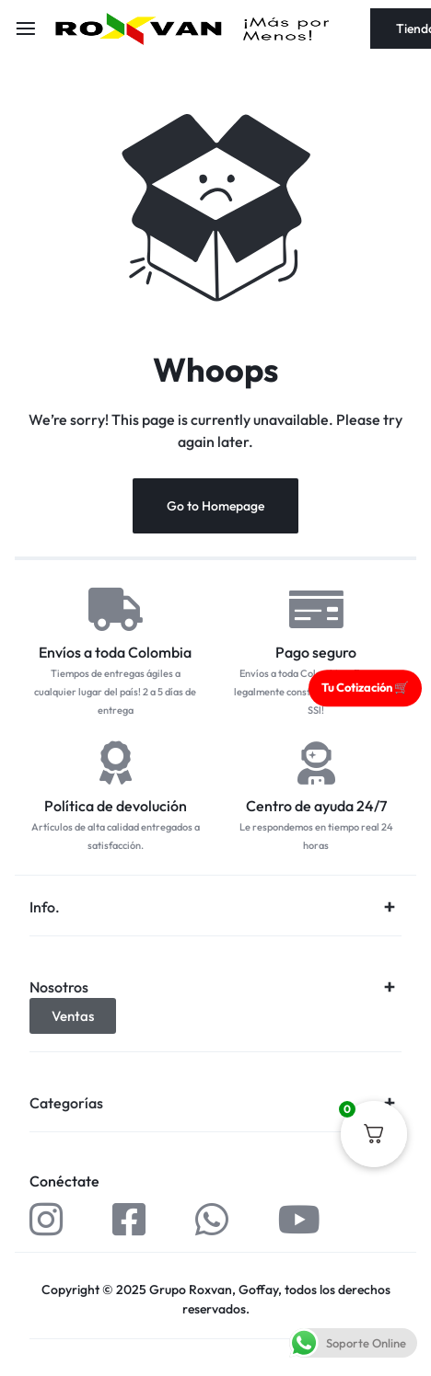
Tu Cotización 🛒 (365, 687)
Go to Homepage (215, 506)
